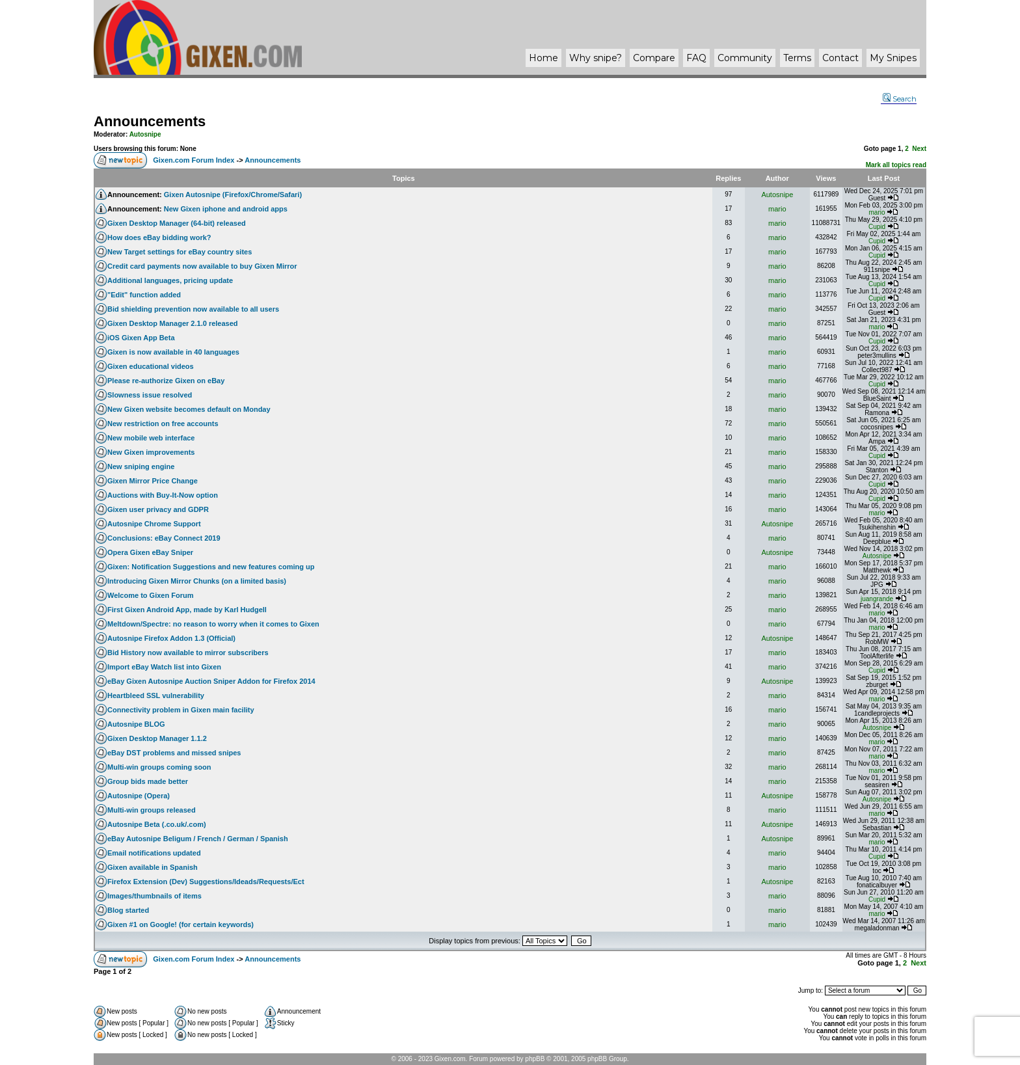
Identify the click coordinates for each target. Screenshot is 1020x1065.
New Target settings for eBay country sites (179, 252)
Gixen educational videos (150, 366)
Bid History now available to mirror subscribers (188, 652)
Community (745, 58)
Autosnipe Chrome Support (154, 524)
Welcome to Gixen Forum (150, 595)
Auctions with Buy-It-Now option (162, 495)
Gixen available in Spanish (152, 867)
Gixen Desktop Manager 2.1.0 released (172, 323)
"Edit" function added (144, 295)
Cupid (876, 226)
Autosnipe (145, 134)
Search (900, 98)
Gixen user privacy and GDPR (158, 509)
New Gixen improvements (151, 452)
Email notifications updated (154, 853)
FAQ (696, 58)
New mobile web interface (151, 438)
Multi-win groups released (151, 810)
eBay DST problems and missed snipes (174, 753)
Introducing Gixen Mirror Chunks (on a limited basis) (196, 581)
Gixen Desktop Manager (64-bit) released (176, 223)
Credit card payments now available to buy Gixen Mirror (202, 266)
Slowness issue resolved (149, 395)
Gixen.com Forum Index (193, 160)
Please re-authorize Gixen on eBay (165, 380)
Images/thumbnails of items (154, 896)
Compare (654, 58)
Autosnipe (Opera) (138, 796)
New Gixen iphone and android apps (226, 209)
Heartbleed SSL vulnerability (155, 695)
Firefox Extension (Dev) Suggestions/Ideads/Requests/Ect (205, 881)
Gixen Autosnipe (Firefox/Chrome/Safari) (233, 194)
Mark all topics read (896, 165)
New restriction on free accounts (163, 423)
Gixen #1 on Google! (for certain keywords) (180, 924)
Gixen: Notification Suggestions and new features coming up (210, 567)
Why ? (595, 58)
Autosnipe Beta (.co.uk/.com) (156, 824)
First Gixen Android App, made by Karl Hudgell (187, 609)
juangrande (877, 598)
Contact (840, 58)
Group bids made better (147, 781)
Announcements (150, 121)
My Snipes (893, 58)
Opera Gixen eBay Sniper (150, 552)
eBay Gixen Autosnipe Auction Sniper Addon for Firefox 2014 (211, 681)
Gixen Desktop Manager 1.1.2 (157, 738)
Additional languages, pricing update (170, 280)
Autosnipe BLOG (136, 724)
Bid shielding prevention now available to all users (193, 309)
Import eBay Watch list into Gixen (164, 667)
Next (919, 148)
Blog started (128, 910)
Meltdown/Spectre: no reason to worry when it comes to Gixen (213, 624)
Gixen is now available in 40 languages (173, 352)
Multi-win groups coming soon (159, 767)
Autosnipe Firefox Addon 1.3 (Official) (171, 638)
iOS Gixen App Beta (141, 338)
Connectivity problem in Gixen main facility (180, 710)
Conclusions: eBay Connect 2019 (164, 538)
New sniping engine (140, 466)
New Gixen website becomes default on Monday (189, 409)
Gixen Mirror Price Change (152, 481)
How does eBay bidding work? (159, 237)
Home (543, 58)
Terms (797, 58)
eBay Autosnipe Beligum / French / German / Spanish (197, 839)
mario (777, 209)
